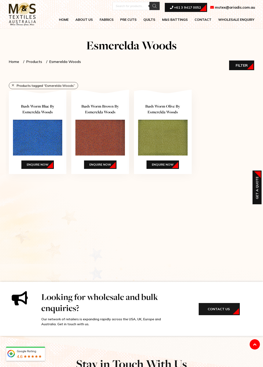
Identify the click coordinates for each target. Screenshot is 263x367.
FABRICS (107, 20)
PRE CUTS (128, 20)
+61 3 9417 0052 (185, 8)
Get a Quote (257, 188)
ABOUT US (84, 20)
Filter (242, 65)
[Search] (154, 6)
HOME (64, 20)
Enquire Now (37, 164)
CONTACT (203, 20)
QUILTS (149, 20)
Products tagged (46, 86)
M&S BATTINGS (175, 20)
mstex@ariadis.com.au (232, 7)
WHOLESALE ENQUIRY (236, 20)
